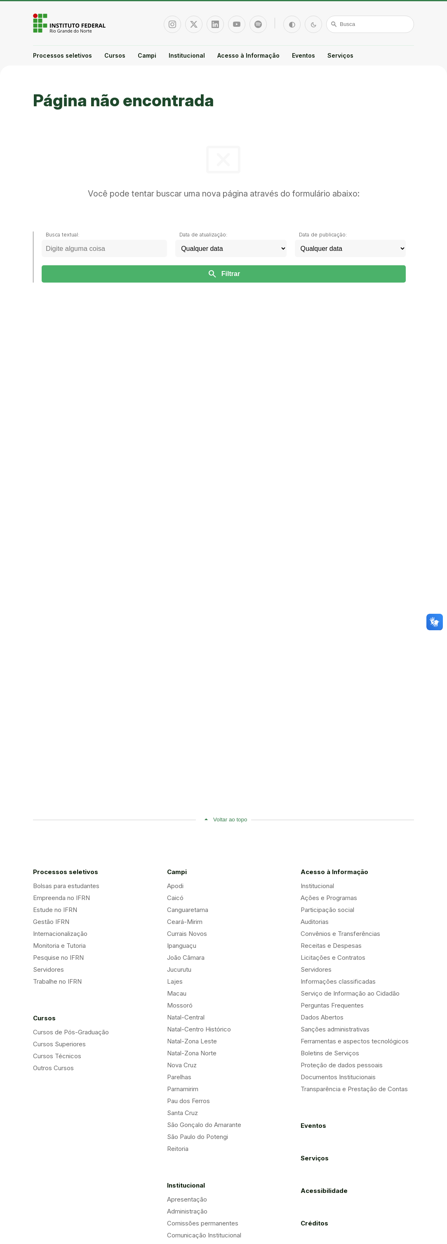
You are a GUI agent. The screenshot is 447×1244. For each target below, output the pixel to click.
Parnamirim (182, 1089)
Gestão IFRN (51, 922)
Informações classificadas (338, 981)
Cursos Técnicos (57, 1056)
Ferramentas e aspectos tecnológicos (355, 1041)
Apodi (175, 886)
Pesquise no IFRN (58, 957)
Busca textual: (63, 234)
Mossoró (180, 1005)
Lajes (175, 981)
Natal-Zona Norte (191, 1053)
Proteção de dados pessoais (342, 1065)
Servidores (48, 969)
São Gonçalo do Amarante (204, 1125)
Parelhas (179, 1077)
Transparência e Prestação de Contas (354, 1089)
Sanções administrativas (335, 1029)
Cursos (114, 55)
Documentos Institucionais (338, 1077)
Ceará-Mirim (184, 922)
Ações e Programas (329, 898)
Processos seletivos (62, 55)
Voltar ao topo (230, 819)
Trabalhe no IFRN (57, 981)
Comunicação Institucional (204, 1235)
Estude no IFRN (55, 910)
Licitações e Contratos (333, 957)
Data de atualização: (203, 234)
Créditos (314, 1223)
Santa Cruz (182, 1113)
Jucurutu (179, 969)
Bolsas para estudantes (66, 886)
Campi (147, 55)
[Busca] (370, 24)
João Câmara (186, 957)
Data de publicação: (323, 234)
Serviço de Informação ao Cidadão (350, 993)
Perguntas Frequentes (332, 1005)
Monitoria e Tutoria (59, 945)
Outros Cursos (53, 1068)
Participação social (327, 910)
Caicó (175, 898)
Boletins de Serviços (330, 1053)
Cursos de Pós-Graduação (71, 1032)
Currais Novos (187, 934)
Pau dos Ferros (188, 1101)
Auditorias (315, 922)
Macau (176, 993)
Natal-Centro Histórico (199, 1029)
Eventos (303, 55)
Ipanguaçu (181, 945)
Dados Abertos (322, 1017)
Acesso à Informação (248, 55)
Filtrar (223, 274)
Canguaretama (187, 910)
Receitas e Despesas (331, 945)
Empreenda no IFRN (61, 898)
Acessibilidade (324, 1191)
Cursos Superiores (59, 1044)
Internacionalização (60, 934)
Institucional (187, 55)
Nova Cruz (182, 1065)
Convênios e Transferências (340, 934)
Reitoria (177, 1149)
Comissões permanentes (202, 1223)
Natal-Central (186, 1017)
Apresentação (187, 1199)
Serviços (340, 55)
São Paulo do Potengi (197, 1137)
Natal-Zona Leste (192, 1041)
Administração (187, 1211)
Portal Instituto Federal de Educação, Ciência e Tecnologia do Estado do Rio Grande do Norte (70, 23)
